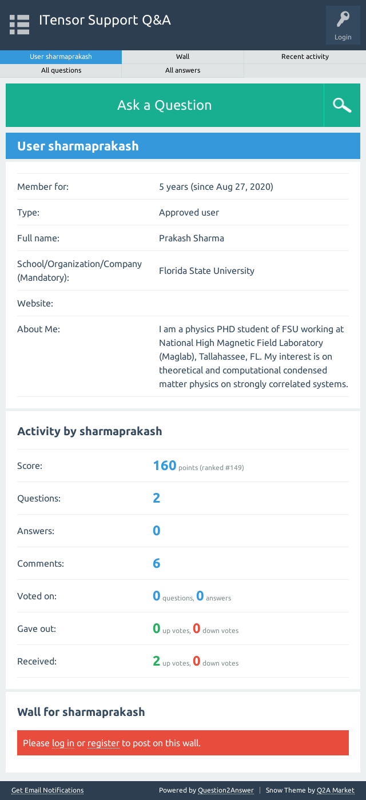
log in (63, 743)
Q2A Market (336, 790)
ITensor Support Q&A (105, 19)
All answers (182, 70)
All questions (61, 70)
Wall (182, 56)
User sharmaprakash (61, 56)
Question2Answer (226, 790)
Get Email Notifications (47, 790)
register (103, 743)
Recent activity (305, 56)
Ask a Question (164, 105)
